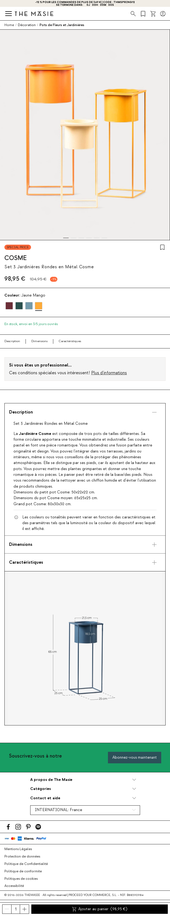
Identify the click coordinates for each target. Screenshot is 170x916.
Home (9, 25)
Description (12, 341)
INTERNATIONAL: (58, 810)
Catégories (40, 788)
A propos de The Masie (51, 779)
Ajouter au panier (99, 909)
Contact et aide (45, 798)
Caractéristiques (70, 341)
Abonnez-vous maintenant (134, 757)
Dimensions (39, 341)
